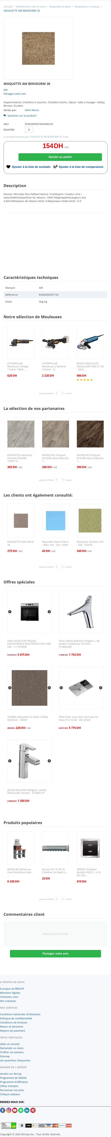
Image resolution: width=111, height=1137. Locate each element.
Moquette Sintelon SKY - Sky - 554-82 (90, 543)
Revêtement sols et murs (31, 6)
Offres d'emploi (9, 1086)
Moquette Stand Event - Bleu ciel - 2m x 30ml (55, 543)
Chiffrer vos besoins (12, 1052)
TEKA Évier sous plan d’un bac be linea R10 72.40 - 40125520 (78, 719)
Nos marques (8, 1001)
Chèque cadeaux (10, 1094)
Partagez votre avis (15, 93)
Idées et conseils (10, 1044)
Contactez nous (9, 997)
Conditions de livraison (13, 1022)
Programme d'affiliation (14, 1082)
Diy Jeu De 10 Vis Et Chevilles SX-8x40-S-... (55, 871)
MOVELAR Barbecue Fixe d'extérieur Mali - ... (20, 872)
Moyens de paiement (12, 1030)
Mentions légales (10, 992)
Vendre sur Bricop (11, 1073)
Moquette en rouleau (87, 6)
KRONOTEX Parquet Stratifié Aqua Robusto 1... (55, 458)
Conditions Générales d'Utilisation (20, 1014)
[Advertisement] (55, 241)
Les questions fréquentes (15, 1060)
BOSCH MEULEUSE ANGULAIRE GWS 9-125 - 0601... (90, 366)
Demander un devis (11, 1048)
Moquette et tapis (60, 6)
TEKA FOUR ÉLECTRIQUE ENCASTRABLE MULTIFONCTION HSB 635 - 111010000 (29, 644)
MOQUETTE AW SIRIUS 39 (20, 543)
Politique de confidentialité (16, 1018)
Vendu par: (10, 110)
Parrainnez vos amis (12, 1090)
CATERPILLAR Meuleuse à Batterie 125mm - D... (54, 366)
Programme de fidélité (13, 1078)
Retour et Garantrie (11, 1026)
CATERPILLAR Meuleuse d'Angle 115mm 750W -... (18, 366)
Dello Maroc (32, 110)
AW (5, 89)
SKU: (6, 124)
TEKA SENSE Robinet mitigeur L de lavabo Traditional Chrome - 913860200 (79, 644)
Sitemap (5, 1056)
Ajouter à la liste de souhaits (31, 166)
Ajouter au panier (60, 156)
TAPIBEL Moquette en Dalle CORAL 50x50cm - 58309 (27, 719)
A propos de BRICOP (12, 988)
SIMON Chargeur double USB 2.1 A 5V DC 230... (89, 872)
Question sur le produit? (20, 115)
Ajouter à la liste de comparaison (81, 166)
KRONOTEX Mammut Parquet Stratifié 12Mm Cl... (19, 458)
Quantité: (9, 129)
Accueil (8, 6)
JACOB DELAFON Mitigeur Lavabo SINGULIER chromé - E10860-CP (27, 792)
